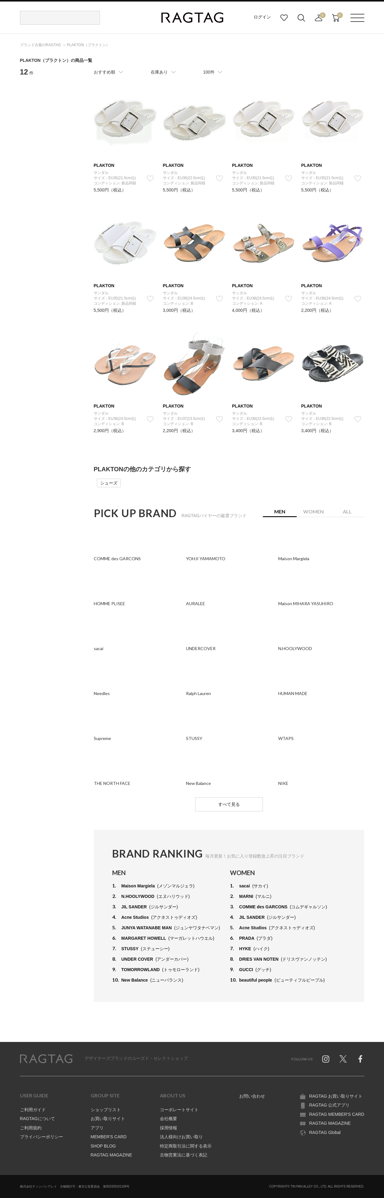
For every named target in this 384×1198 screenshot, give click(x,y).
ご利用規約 (31, 1127)
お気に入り (284, 18)
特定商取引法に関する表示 (186, 1146)
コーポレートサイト (179, 1109)
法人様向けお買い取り (181, 1136)
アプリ (97, 1127)
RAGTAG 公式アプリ (329, 1105)
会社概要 (168, 1118)
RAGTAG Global (325, 1132)
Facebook (360, 1059)
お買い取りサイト (108, 1118)
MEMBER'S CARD (109, 1136)
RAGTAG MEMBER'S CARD (336, 1114)
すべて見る (229, 804)
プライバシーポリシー (41, 1136)
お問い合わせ (252, 1096)
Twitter (343, 1059)
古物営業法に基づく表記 (183, 1154)
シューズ (108, 482)
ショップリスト (106, 1109)
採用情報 (168, 1127)
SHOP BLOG (103, 1146)
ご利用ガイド (33, 1109)
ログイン (262, 16)
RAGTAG (46, 1058)
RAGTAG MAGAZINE (111, 1154)
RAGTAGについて (37, 1118)
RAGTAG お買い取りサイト (336, 1096)
